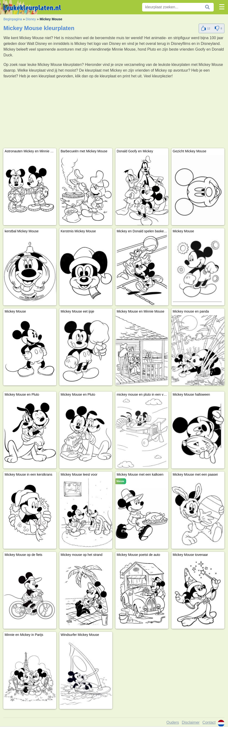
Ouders (172, 722)
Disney (31, 19)
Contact (209, 722)
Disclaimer (191, 722)
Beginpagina (12, 19)
